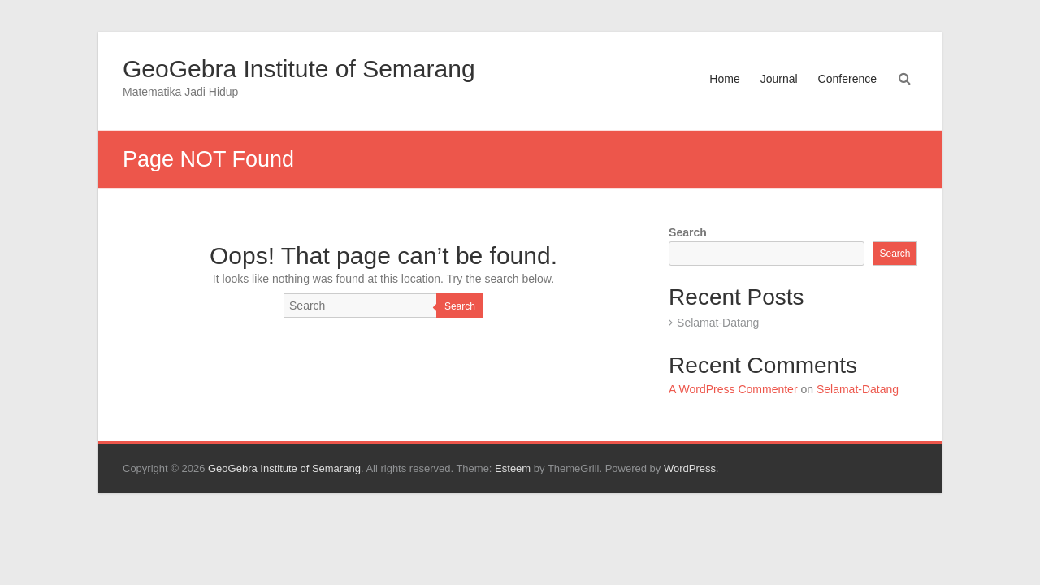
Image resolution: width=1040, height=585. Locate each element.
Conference (847, 78)
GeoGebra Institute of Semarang (299, 68)
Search (459, 306)
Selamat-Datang (718, 322)
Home (724, 78)
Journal (779, 78)
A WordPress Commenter (733, 389)
